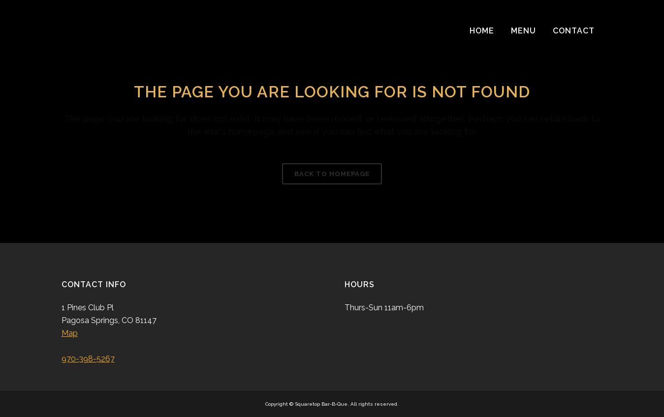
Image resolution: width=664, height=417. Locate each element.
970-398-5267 (88, 358)
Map (70, 333)
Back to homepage (332, 174)
